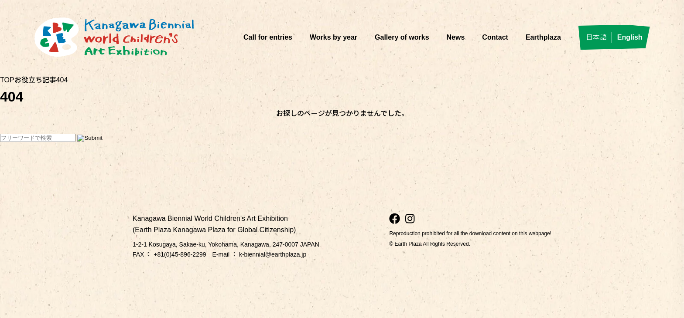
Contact (495, 37)
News (456, 37)
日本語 (596, 37)
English (630, 37)
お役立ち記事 (35, 80)
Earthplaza (543, 37)
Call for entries (267, 37)
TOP (7, 80)
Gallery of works (402, 37)
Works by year (333, 37)
